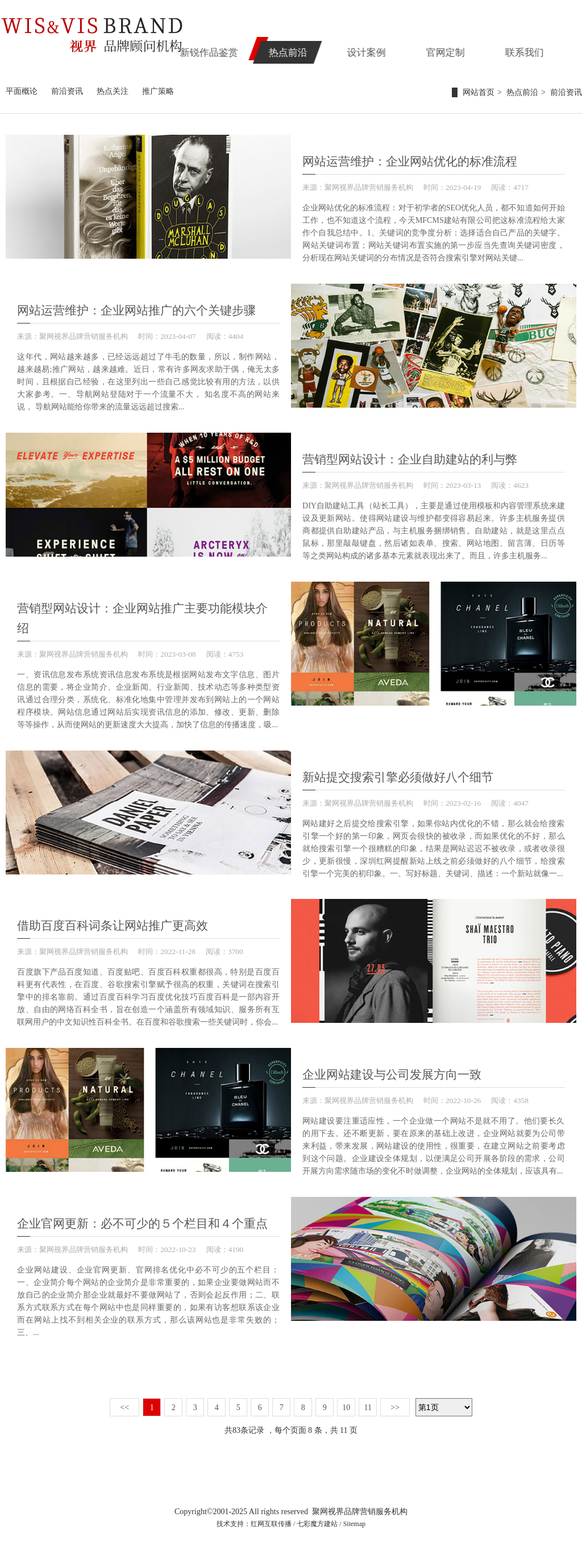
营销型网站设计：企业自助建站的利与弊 (409, 457)
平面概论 (22, 91)
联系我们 (541, 49)
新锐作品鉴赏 (253, 49)
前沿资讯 (67, 91)
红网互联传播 (271, 1519)
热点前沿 (325, 49)
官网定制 (469, 49)
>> (395, 1402)
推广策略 (158, 91)
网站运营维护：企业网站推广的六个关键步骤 (136, 309)
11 (368, 1402)
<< (124, 1402)
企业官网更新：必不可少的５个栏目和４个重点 (142, 1219)
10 (346, 1402)
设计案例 (397, 49)
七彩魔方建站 (317, 1519)
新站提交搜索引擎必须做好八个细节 (397, 774)
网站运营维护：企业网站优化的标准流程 (409, 160)
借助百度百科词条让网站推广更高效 (112, 922)
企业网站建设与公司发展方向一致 (391, 1070)
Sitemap (354, 1519)
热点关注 (112, 91)
